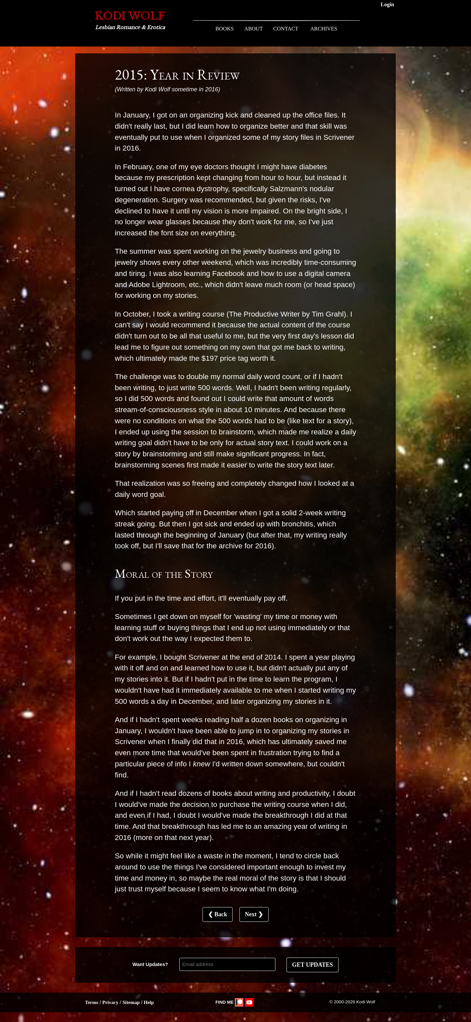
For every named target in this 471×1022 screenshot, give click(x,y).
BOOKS (225, 29)
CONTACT (286, 29)
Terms (91, 1002)
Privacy (110, 1002)
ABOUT (253, 29)
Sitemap (131, 1002)
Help (149, 1002)
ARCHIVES (323, 29)
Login (387, 4)
